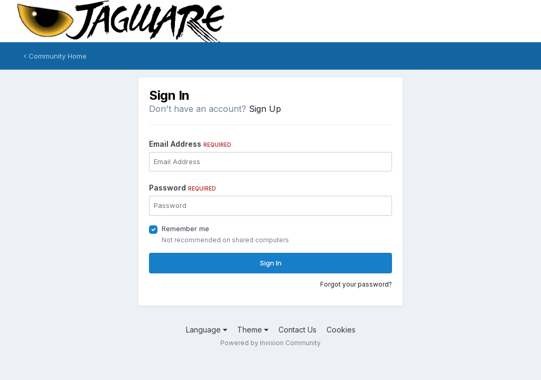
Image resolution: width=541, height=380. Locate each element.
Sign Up (265, 108)
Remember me (185, 228)
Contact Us (297, 329)
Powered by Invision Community (270, 343)
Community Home (55, 56)
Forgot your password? (356, 284)
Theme (252, 329)
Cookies (341, 329)
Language (206, 329)
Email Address (190, 143)
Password (182, 187)
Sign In (271, 263)
